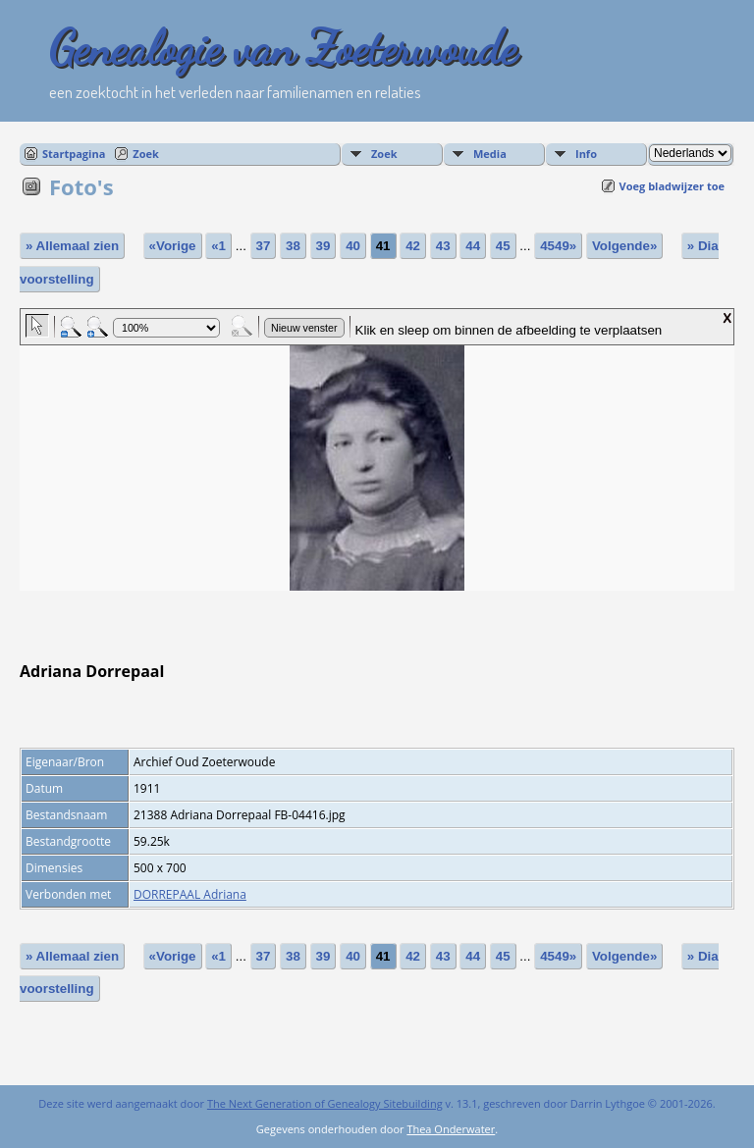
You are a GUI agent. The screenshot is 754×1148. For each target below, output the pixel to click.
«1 (218, 245)
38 (293, 245)
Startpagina (73, 153)
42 (412, 245)
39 (323, 245)
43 (443, 245)
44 (472, 245)
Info (586, 153)
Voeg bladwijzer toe (672, 186)
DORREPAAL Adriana (190, 894)
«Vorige (172, 245)
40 (353, 245)
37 (263, 245)
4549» (558, 245)
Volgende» (624, 245)
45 (503, 245)
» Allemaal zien (72, 245)
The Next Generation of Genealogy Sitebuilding (325, 1103)
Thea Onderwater (450, 1129)
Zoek (146, 153)
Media (490, 153)
